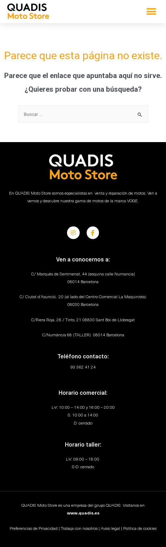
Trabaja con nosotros (79, 529)
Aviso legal (110, 529)
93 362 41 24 (83, 367)
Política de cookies (140, 529)
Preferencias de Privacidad (34, 529)
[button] (151, 11)
